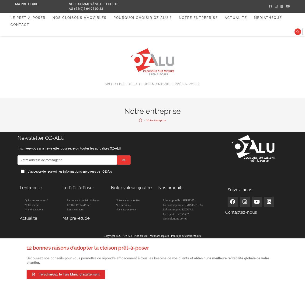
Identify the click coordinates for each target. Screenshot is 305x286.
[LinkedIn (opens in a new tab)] (282, 6)
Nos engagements (126, 209)
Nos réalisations (33, 209)
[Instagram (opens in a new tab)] (276, 6)
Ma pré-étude (26, 4)
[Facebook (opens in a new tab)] (270, 6)
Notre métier (31, 205)
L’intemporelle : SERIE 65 (178, 200)
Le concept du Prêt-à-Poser (83, 200)
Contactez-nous (241, 212)
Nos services (123, 205)
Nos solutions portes (175, 218)
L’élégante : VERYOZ (176, 214)
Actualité (28, 218)
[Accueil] (140, 120)
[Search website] (298, 32)
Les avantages (75, 209)
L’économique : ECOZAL (178, 209)
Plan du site (140, 235)
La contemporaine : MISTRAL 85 (183, 205)
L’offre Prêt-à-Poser (78, 205)
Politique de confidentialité (186, 235)
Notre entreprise (156, 120)
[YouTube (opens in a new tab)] (287, 6)
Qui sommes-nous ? (36, 200)
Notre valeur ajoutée (128, 200)
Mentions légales (159, 235)
